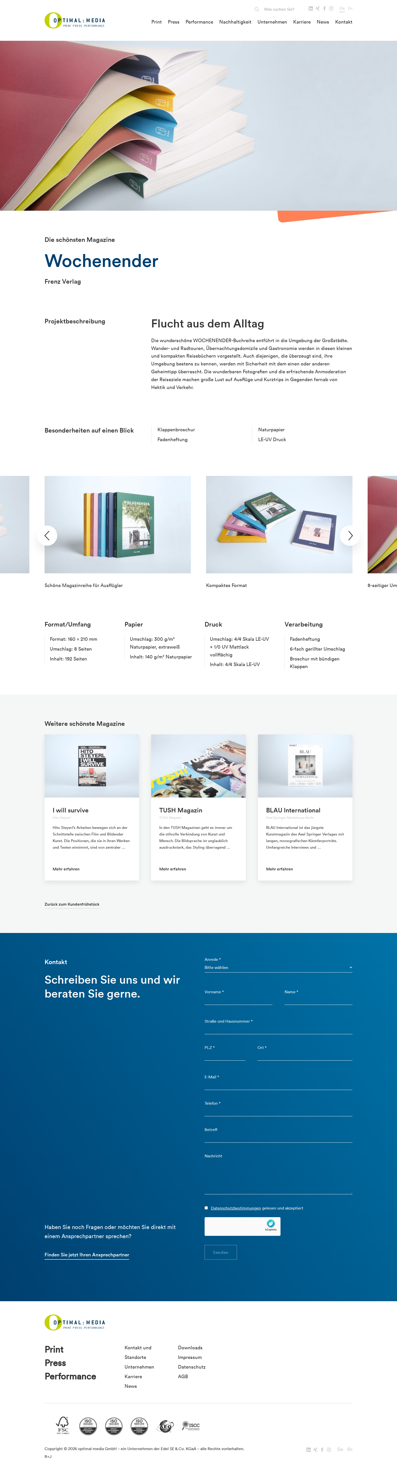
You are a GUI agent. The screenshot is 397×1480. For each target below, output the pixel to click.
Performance (199, 22)
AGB (183, 1376)
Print (156, 22)
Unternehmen (272, 22)
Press (174, 22)
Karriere (302, 22)
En (350, 8)
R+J (48, 1456)
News (323, 22)
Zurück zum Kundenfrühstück (72, 904)
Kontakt (343, 22)
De (342, 8)
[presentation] (47, 535)
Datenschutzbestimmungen (236, 1208)
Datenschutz (192, 1367)
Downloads (190, 1348)
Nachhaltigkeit (235, 22)
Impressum (190, 1357)
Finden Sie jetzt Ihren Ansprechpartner (87, 1255)
